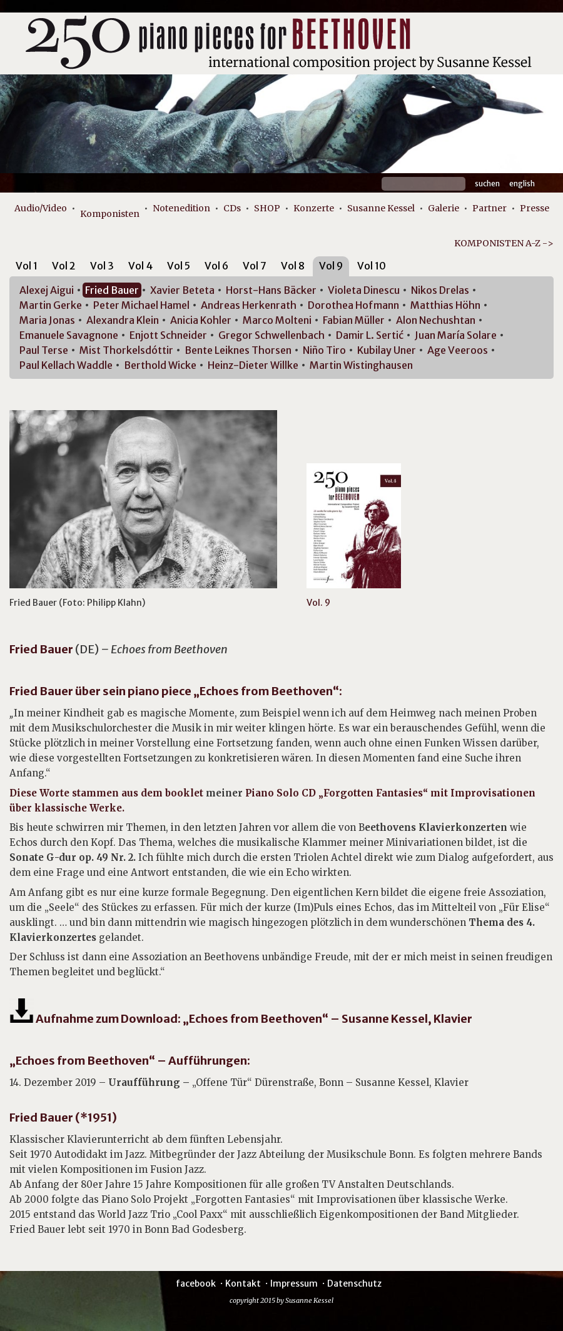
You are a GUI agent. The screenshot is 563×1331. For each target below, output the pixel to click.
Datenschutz (354, 1283)
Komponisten (109, 213)
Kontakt (243, 1283)
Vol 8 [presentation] (293, 265)
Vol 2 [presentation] (64, 265)
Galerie (443, 208)
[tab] (26, 267)
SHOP (267, 208)
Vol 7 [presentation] (254, 265)
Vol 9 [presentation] (331, 265)
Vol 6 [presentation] (216, 265)
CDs (232, 208)
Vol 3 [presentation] (102, 265)
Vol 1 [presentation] (27, 265)
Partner (489, 208)
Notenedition (181, 208)
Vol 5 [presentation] (178, 265)
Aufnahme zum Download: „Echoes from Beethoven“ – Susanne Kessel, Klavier (240, 1019)
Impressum (294, 1283)
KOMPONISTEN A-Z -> (504, 243)
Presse (534, 208)
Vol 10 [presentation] (371, 265)
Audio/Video (40, 208)
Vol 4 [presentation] (140, 265)
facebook (196, 1283)
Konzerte (313, 208)
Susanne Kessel (381, 208)
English (522, 183)
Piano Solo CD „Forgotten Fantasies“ (336, 793)
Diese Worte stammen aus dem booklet (107, 793)
